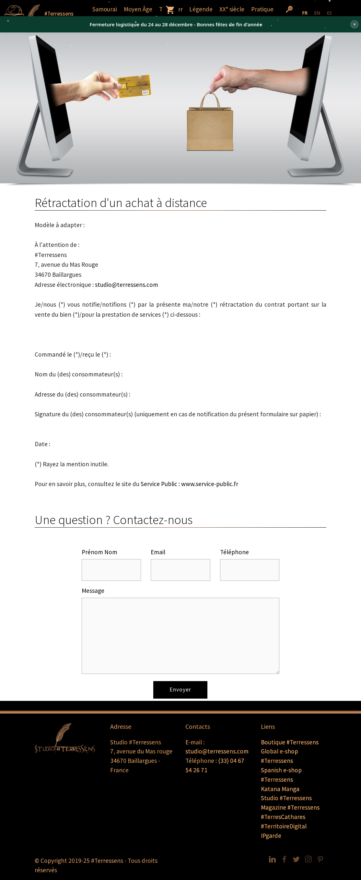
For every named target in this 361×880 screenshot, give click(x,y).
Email (158, 552)
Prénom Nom (99, 552)
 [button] (170, 10)
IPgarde (271, 835)
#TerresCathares (283, 817)
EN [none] (317, 13)
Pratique (262, 9)
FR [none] (305, 13)
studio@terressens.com (126, 284)
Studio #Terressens (286, 798)
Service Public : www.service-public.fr (189, 484)
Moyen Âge (138, 9)
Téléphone (234, 552)
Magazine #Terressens (290, 807)
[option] (317, 13)
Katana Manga (280, 789)
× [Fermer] (354, 24)
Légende (201, 9)
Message (93, 590)
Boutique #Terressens (290, 742)
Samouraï (104, 9)
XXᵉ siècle (231, 9)
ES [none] (329, 13)
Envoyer (180, 689)
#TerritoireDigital (284, 826)
